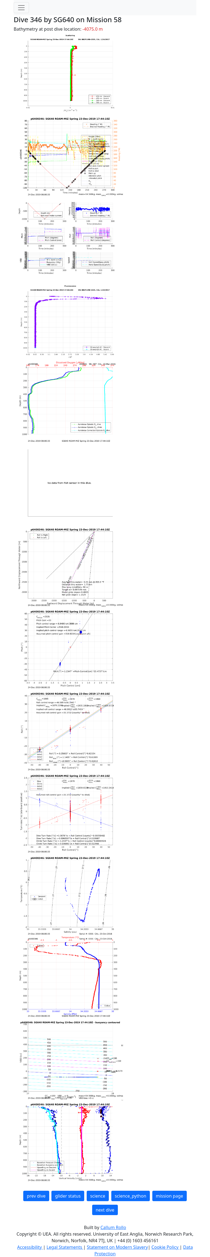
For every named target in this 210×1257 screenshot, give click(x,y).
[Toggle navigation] (21, 7)
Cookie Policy (165, 1247)
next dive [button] (105, 1210)
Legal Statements (64, 1247)
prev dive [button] (36, 1196)
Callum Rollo (113, 1227)
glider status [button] (67, 1196)
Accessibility (30, 1247)
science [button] (97, 1196)
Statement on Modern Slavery (117, 1247)
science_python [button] (130, 1196)
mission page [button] (169, 1196)
